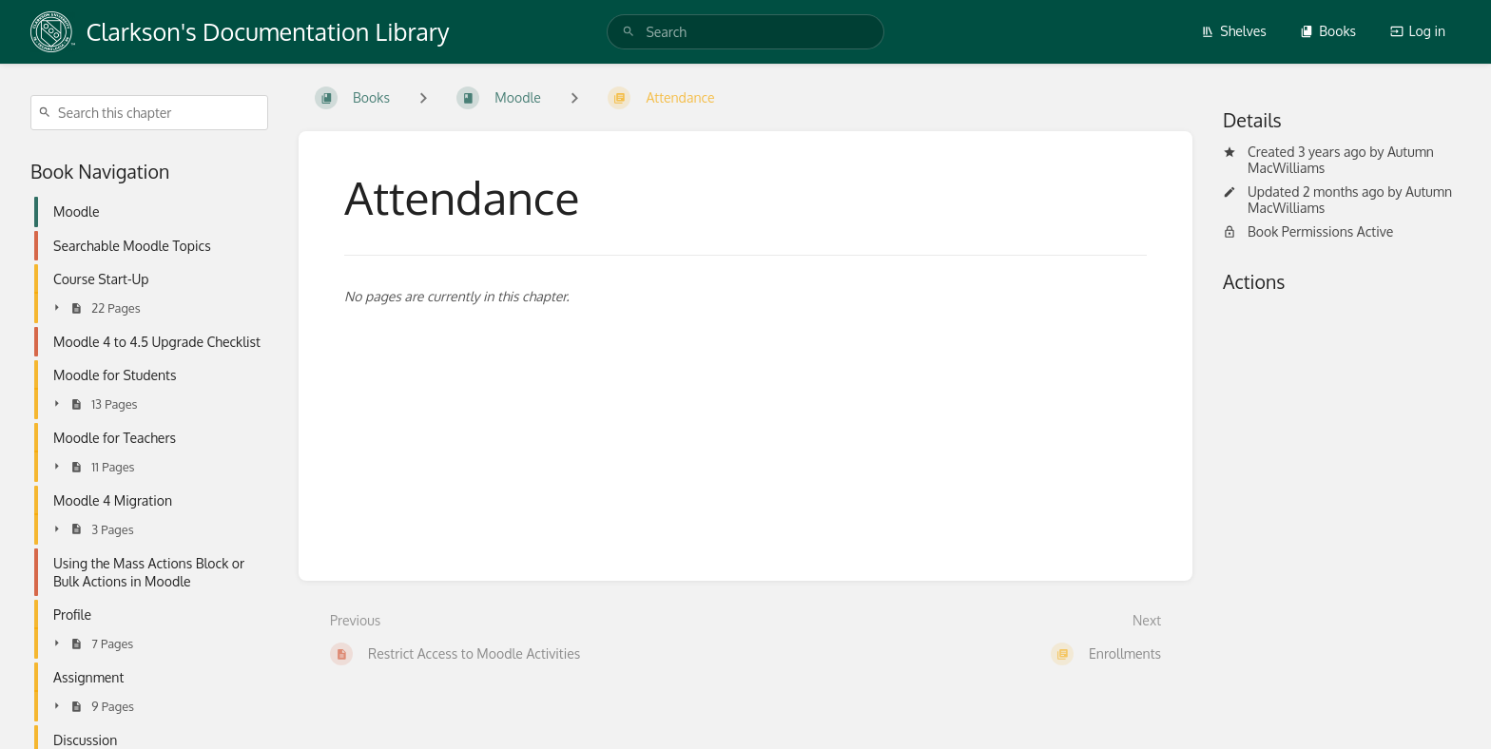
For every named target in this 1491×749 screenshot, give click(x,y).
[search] (745, 31)
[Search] (628, 32)
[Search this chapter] (149, 112)
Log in (1417, 31)
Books (1328, 31)
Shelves (1234, 31)
